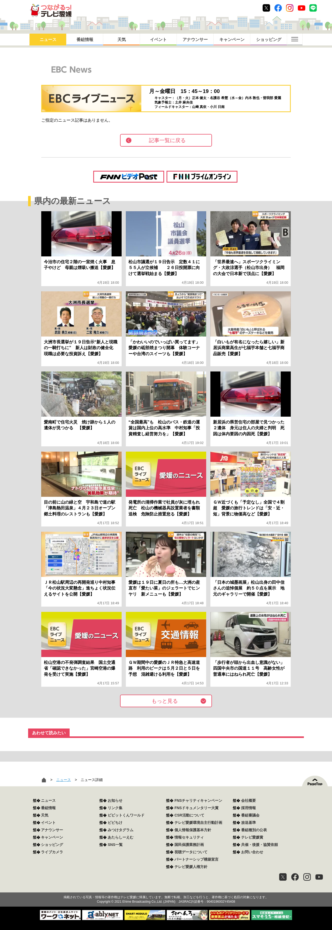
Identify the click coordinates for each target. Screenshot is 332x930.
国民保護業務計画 (189, 845)
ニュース (48, 39)
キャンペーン (232, 39)
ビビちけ (115, 822)
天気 (121, 39)
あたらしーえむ (120, 837)
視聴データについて (191, 852)
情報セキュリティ (189, 837)
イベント (158, 39)
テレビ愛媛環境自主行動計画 (198, 822)
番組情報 (84, 39)
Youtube (301, 8)
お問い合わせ (252, 852)
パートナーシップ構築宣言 (196, 859)
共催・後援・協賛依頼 (259, 845)
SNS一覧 (115, 845)
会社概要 (248, 800)
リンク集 (115, 808)
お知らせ (115, 800)
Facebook (278, 8)
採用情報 (248, 808)
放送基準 (248, 822)
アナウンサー (195, 39)
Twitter (266, 8)
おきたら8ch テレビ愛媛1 (50, 10)
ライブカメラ (52, 852)
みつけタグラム (120, 830)
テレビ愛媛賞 (252, 837)
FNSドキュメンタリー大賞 (196, 808)
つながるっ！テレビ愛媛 (166, 888)
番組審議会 (250, 815)
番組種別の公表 (254, 830)
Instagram (290, 8)
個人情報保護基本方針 (192, 830)
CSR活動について (189, 815)
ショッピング (268, 39)
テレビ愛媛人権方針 (191, 867)
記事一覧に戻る (167, 140)
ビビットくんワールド (126, 815)
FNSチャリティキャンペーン (198, 800)
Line (313, 8)
